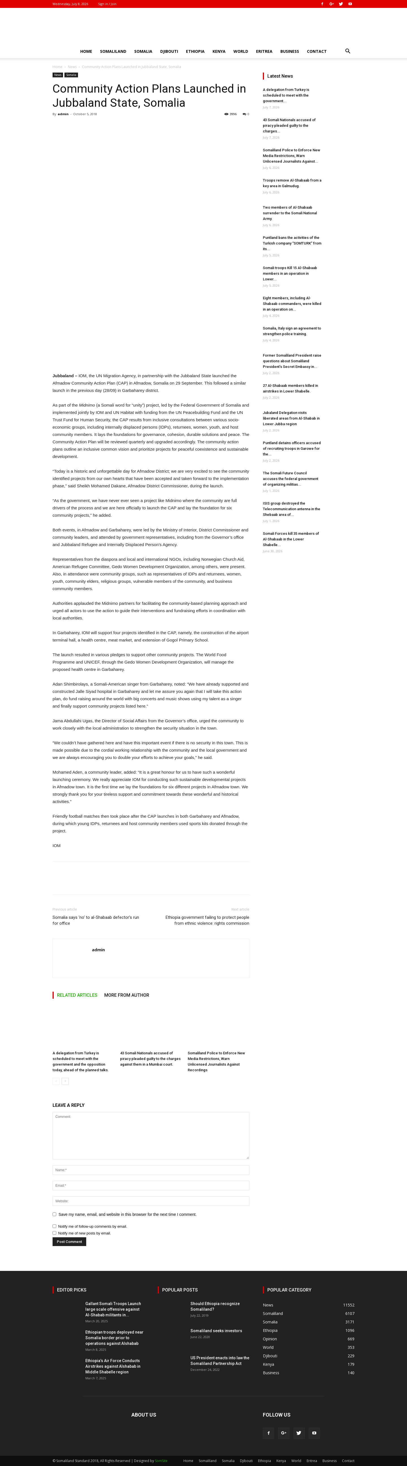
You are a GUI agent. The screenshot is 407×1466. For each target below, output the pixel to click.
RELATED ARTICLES (77, 995)
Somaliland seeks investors (216, 1330)
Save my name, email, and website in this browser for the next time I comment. (128, 1214)
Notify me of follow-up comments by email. (92, 1226)
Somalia (143, 51)
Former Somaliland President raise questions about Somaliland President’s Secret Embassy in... (292, 361)
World (240, 51)
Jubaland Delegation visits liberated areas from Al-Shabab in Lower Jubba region (291, 418)
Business (289, 51)
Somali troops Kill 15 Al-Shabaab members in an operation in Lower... (290, 273)
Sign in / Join (107, 4)
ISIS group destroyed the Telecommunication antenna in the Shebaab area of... (291, 509)
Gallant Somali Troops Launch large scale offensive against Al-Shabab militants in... (113, 1309)
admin (63, 114)
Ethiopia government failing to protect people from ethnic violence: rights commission (207, 920)
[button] (347, 51)
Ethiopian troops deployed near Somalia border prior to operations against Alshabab (114, 1338)
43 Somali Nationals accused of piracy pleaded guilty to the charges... (289, 125)
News (72, 66)
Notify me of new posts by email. (84, 1233)
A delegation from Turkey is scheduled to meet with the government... (286, 95)
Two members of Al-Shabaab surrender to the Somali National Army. (290, 213)
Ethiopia (195, 51)
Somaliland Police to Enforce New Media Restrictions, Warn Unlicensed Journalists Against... (291, 155)
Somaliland (113, 51)
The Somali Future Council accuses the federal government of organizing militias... (290, 479)
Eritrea (264, 51)
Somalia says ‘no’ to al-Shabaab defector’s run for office (96, 920)
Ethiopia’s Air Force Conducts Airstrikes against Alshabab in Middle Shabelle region (112, 1366)
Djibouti (169, 51)
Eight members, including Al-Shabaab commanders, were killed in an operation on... (292, 303)
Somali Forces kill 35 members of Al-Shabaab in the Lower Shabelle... (291, 539)
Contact (317, 51)
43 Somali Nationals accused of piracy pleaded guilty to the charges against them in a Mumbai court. (150, 1058)
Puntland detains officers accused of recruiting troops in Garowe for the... (292, 448)
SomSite (161, 1460)
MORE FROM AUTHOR (126, 995)
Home (86, 51)
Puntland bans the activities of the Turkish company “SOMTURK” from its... (292, 243)
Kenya (219, 51)
